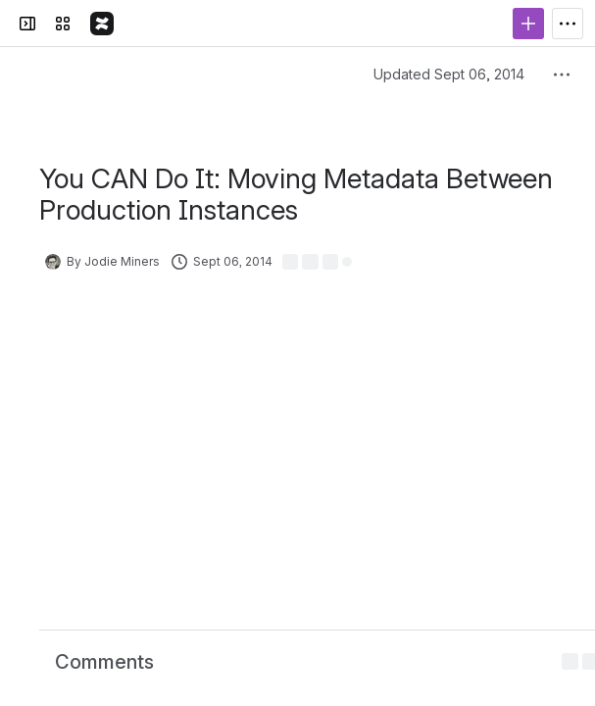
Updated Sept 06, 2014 (448, 74)
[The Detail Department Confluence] (102, 23)
